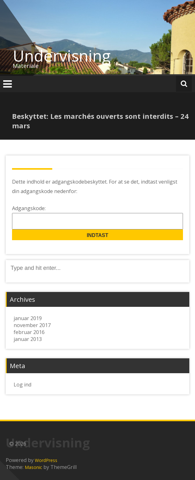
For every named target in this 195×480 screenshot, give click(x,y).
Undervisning (62, 55)
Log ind (22, 384)
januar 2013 (28, 339)
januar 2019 (28, 318)
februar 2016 (29, 332)
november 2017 (32, 325)
